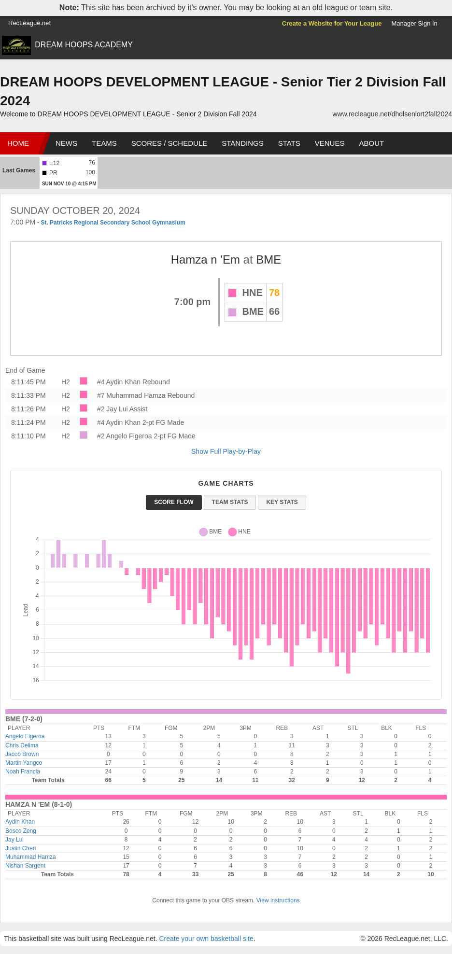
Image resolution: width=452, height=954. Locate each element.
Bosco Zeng (20, 831)
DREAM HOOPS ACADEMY (84, 45)
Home (18, 143)
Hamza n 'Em (205, 259)
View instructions (278, 900)
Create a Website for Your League (332, 23)
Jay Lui (14, 839)
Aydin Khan (20, 821)
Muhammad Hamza (30, 857)
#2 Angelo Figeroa (124, 436)
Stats (289, 143)
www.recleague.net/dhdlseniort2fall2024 (392, 114)
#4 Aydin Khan (119, 382)
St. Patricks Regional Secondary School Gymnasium (113, 222)
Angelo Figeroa (24, 736)
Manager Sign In (414, 23)
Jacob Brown (22, 754)
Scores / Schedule (169, 143)
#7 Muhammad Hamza (131, 395)
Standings (242, 143)
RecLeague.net (29, 23)
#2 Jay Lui (112, 409)
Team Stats (230, 502)
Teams (104, 143)
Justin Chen (20, 848)
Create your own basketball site (206, 938)
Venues (330, 143)
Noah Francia (22, 771)
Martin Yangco (23, 762)
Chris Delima (22, 745)
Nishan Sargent (25, 865)
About (371, 143)
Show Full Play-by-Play (226, 451)
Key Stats (281, 502)
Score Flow (173, 502)
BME (268, 259)
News (66, 143)
